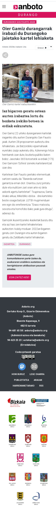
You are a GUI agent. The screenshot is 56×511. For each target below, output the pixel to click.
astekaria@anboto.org (36, 340)
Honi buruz (18, 374)
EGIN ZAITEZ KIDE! (19, 277)
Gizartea (9, 244)
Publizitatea (21, 380)
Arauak (38, 380)
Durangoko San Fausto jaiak (19, 22)
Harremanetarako (23, 386)
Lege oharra (37, 374)
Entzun (42, 47)
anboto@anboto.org (36, 330)
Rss (41, 386)
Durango (28, 14)
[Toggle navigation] (4, 6)
